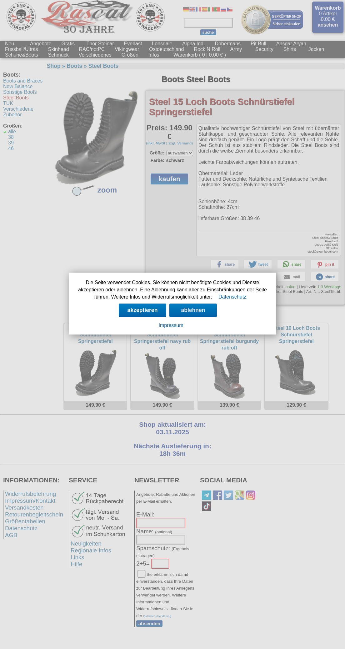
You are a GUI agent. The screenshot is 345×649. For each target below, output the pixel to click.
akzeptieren (143, 310)
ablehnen (193, 310)
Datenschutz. (233, 296)
